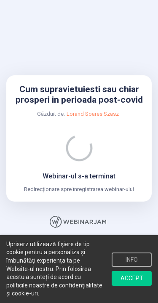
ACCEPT (132, 278)
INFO (132, 259)
